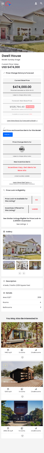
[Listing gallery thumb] (22, 247)
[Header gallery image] (22, 26)
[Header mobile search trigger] (41, 3)
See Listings (21, 224)
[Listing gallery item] (9, 265)
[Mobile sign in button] (35, 3)
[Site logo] (8, 3)
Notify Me (7, 134)
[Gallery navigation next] (24, 273)
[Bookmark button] (22, 357)
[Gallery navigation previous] (20, 273)
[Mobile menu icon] (2, 3)
